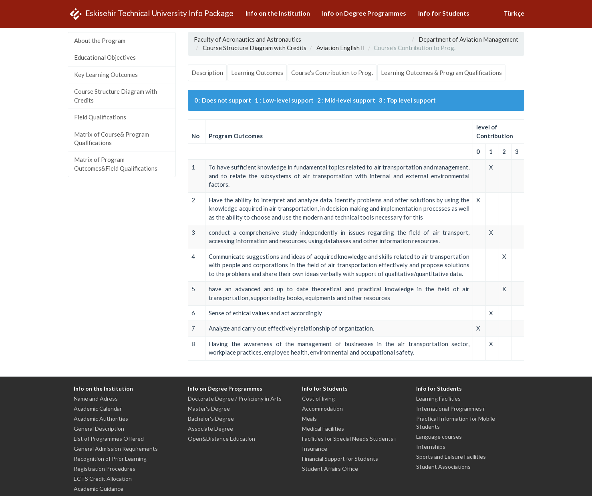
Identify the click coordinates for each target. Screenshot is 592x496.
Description (207, 72)
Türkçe (513, 13)
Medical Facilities (323, 428)
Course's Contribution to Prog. (332, 72)
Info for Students (443, 13)
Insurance (314, 448)
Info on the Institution (278, 13)
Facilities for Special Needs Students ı (349, 438)
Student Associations (443, 466)
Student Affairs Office (330, 468)
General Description (99, 428)
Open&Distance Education (221, 438)
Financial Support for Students (340, 458)
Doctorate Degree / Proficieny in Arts (235, 398)
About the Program (99, 40)
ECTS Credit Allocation (103, 478)
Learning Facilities (438, 398)
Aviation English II (340, 47)
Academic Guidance (98, 488)
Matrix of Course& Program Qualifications (111, 138)
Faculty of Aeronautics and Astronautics (247, 39)
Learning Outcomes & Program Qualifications (441, 72)
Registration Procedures (104, 468)
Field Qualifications (100, 117)
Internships (430, 446)
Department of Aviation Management (468, 39)
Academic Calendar (98, 408)
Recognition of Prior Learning (110, 458)
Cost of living (318, 398)
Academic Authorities (101, 418)
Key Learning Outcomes (106, 74)
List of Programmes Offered (109, 438)
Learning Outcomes (257, 72)
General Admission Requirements (116, 448)
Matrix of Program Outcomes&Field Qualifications (115, 163)
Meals (309, 418)
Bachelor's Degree (211, 418)
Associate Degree (210, 428)
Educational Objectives (105, 57)
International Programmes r (450, 408)
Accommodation (322, 408)
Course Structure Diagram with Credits (115, 95)
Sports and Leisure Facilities (451, 456)
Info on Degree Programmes (364, 13)
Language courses (439, 436)
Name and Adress (96, 398)
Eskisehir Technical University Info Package (151, 14)
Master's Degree (209, 408)
